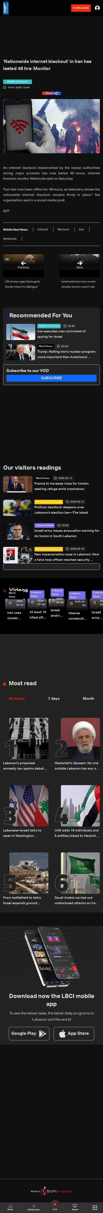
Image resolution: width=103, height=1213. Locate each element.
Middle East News (49, 326)
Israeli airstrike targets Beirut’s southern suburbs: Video (57, 614)
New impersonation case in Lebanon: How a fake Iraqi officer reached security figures (66, 558)
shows (75, 1207)
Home (11, 1207)
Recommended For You (40, 316)
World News (46, 346)
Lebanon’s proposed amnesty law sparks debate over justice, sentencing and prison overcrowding (25, 766)
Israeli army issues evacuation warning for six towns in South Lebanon (66, 533)
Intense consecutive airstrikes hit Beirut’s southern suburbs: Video (78, 616)
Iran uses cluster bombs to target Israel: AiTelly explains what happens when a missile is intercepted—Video (16, 616)
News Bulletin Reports (49, 502)
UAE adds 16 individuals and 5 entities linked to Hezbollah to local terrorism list (77, 834)
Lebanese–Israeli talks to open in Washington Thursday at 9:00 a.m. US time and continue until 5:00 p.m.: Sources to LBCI (24, 834)
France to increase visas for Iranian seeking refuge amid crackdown (61, 486)
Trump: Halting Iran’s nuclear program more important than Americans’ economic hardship (66, 355)
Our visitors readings (32, 468)
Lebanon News (44, 525)
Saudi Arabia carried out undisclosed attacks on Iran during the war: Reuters (76, 901)
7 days (54, 699)
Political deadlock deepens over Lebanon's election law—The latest (61, 510)
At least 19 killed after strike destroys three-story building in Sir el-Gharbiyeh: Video (38, 615)
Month (88, 699)
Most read (22, 683)
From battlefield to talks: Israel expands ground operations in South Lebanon (25, 901)
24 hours (17, 699)
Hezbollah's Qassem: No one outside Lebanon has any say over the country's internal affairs (77, 766)
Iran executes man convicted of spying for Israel (61, 334)
